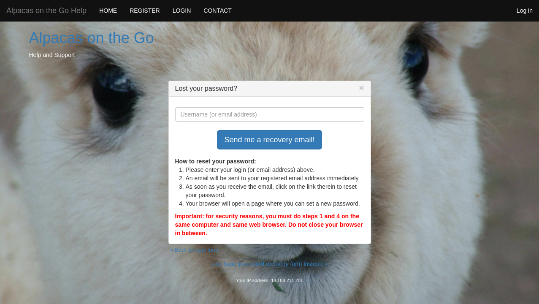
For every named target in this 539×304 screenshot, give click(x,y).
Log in (525, 10)
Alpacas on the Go (91, 37)
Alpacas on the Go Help (46, 10)
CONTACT (217, 10)
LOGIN (182, 10)
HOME (108, 10)
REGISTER (145, 10)
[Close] (361, 87)
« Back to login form (195, 250)
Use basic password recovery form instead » (269, 264)
